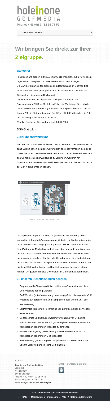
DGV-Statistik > (26, 129)
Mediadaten (37, 397)
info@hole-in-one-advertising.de (36, 382)
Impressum (52, 397)
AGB (64, 397)
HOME (24, 397)
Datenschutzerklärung (81, 397)
